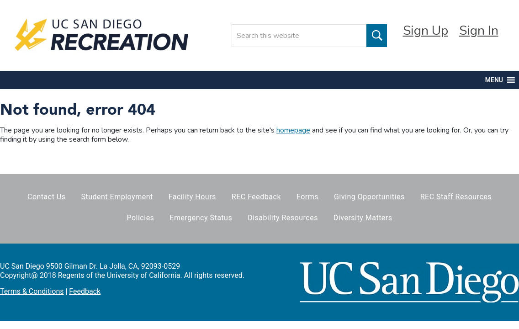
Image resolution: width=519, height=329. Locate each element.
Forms (307, 196)
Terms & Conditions (32, 291)
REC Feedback (256, 196)
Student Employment (117, 196)
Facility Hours (192, 196)
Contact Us (46, 196)
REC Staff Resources (456, 196)
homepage (293, 130)
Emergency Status (200, 217)
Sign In (478, 30)
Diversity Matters (363, 217)
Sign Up (425, 30)
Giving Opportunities (369, 196)
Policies (140, 217)
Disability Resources (283, 217)
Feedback (85, 291)
